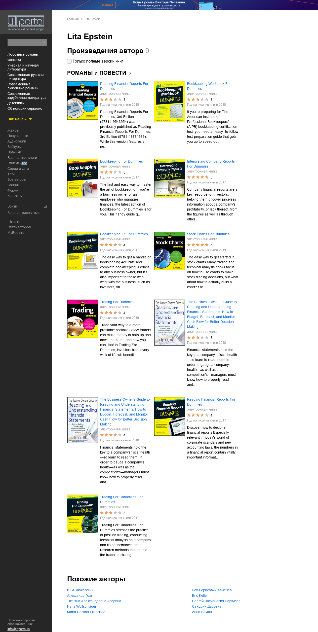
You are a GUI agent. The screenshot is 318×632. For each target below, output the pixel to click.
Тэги (11, 174)
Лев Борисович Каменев (212, 590)
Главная (73, 19)
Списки (13, 163)
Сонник (13, 184)
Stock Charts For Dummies (208, 234)
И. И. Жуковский (80, 590)
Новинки (14, 152)
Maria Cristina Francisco (86, 612)
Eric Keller (200, 595)
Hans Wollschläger (81, 606)
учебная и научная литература (23, 67)
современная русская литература (25, 76)
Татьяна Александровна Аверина (94, 601)
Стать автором (19, 227)
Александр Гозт (79, 595)
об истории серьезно (24, 108)
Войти (12, 206)
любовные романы (23, 54)
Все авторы (16, 179)
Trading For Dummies (117, 302)
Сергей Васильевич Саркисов (216, 601)
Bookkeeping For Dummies (121, 161)
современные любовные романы (22, 86)
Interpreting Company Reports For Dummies (211, 163)
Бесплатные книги (22, 157)
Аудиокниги (16, 141)
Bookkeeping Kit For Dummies (124, 234)
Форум (12, 190)
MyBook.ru (15, 232)
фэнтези (14, 59)
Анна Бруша (202, 612)
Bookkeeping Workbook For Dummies (209, 86)
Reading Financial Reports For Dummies (124, 86)
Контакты (14, 195)
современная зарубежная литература (26, 95)
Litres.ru (13, 221)
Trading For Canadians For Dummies (121, 499)
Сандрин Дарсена (206, 606)
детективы (15, 103)
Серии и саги (18, 168)
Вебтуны (14, 146)
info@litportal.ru (18, 629)
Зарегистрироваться (23, 212)
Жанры (13, 130)
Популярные (17, 135)
